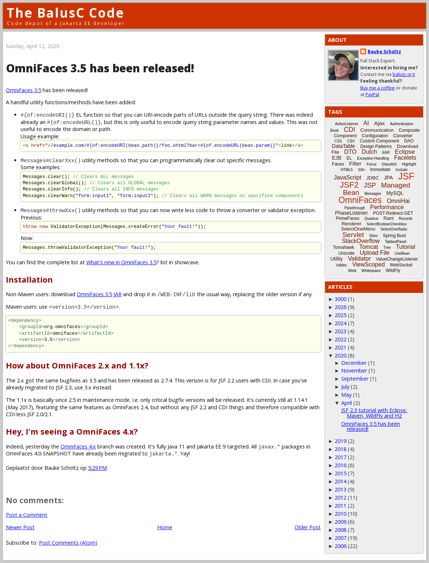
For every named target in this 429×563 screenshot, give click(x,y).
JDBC (372, 178)
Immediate (380, 169)
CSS (338, 141)
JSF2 (349, 184)
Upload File (374, 253)
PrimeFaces (347, 218)
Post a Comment (26, 514)
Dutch (369, 152)
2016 (340, 465)
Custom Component (379, 141)
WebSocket (401, 265)
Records (405, 219)
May (346, 394)
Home (164, 527)
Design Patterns (376, 146)
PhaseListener (351, 213)
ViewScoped (368, 264)
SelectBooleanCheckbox (387, 224)
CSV (351, 141)
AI (366, 123)
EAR (386, 152)
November (354, 370)
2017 (340, 457)
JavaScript (347, 177)
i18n (361, 170)
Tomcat (368, 247)
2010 (340, 513)
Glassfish (389, 164)
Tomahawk (343, 247)
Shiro (373, 236)
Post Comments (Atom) (68, 542)
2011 (340, 505)
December (354, 362)
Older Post (308, 527)
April (346, 402)
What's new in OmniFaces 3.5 (121, 262)
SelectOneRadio (394, 229)
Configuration (375, 135)
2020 (340, 355)
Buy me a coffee (377, 88)
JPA (388, 178)
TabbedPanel (395, 242)
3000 (340, 298)
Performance (387, 207)
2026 (340, 307)
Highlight (409, 164)
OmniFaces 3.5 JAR (99, 294)
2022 (340, 339)
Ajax (379, 123)
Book (334, 130)
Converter (402, 135)
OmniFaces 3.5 (23, 90)
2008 (340, 529)
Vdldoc (341, 265)
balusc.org (404, 74)
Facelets (405, 158)
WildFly (393, 270)
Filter (355, 163)
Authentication (401, 124)
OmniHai (398, 201)
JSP (370, 185)
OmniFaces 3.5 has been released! (370, 426)
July (345, 386)
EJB (337, 158)
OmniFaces (360, 200)
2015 (340, 473)
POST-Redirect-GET (393, 213)
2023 (340, 331)
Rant (388, 218)
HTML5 (347, 170)
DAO (409, 141)
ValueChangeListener (397, 259)
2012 (340, 497)
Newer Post (20, 527)
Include (401, 170)
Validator (359, 258)
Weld (352, 271)
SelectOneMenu (358, 229)
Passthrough (355, 208)
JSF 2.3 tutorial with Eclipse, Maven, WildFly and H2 (374, 413)
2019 (340, 440)
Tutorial (405, 247)
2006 (340, 545)
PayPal (372, 94)
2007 (340, 537)
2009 (340, 521)
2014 (340, 481)
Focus (371, 164)
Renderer (351, 223)
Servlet (353, 235)
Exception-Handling (373, 158)
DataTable (343, 146)
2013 (340, 489)
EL (349, 158)
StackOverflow (361, 241)
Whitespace (371, 271)
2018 (340, 449)
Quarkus (371, 219)
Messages (372, 194)
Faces (338, 164)
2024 (340, 323)
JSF (406, 176)
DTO (350, 152)
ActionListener (346, 124)
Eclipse (405, 151)
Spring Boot (394, 235)
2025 (340, 315)
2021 (340, 347)
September (354, 378)
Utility (336, 259)
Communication (376, 130)
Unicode (346, 253)
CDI (349, 129)
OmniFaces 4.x (78, 446)
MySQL (395, 193)
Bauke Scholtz (384, 51)
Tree (386, 248)
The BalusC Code (66, 12)
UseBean (402, 253)
